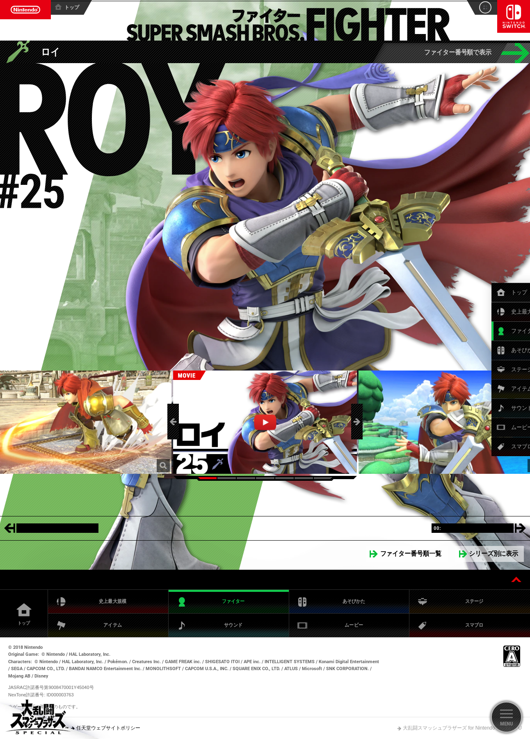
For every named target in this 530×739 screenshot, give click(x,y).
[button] (173, 421)
